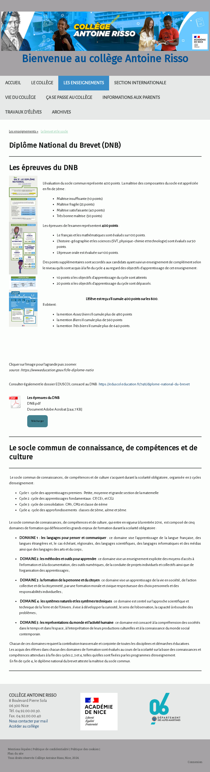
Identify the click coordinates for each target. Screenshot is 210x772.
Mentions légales (19, 749)
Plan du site (15, 753)
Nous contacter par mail (28, 721)
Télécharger (37, 421)
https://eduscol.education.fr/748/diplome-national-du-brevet (144, 384)
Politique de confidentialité (51, 749)
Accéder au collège (24, 726)
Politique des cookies (85, 749)
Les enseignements (83, 83)
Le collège (42, 83)
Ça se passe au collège (69, 97)
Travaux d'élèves (23, 112)
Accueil (13, 83)
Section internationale (140, 83)
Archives (61, 112)
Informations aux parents (131, 97)
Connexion (195, 762)
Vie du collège (20, 97)
